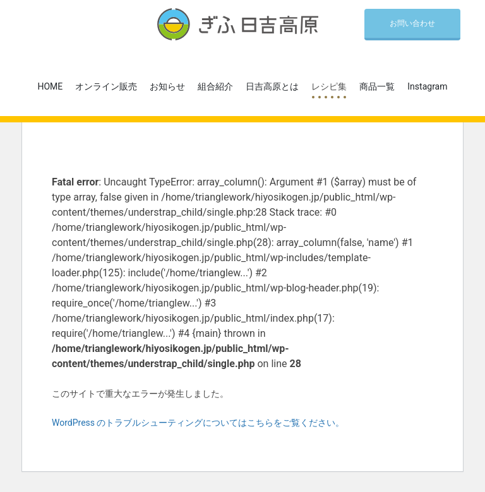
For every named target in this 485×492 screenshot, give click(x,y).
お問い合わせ (412, 23)
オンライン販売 (106, 86)
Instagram (427, 86)
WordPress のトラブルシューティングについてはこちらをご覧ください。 (198, 423)
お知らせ (167, 86)
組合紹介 (215, 86)
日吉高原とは (272, 86)
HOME (50, 86)
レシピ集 (329, 86)
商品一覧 (377, 86)
